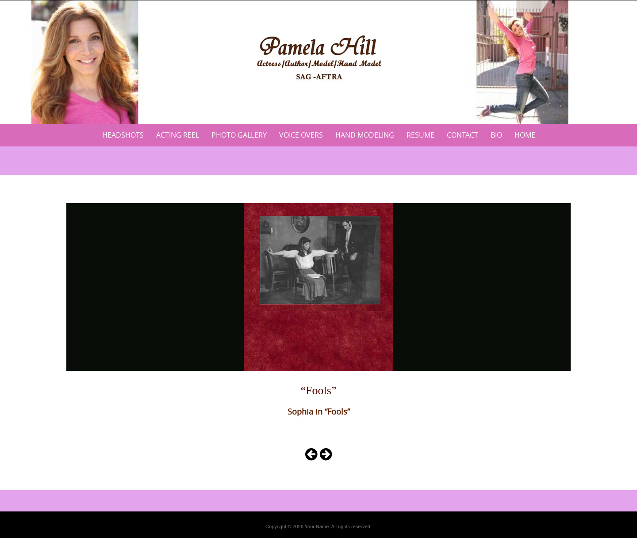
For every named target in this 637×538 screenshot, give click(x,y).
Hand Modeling (364, 135)
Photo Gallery (239, 135)
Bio (496, 135)
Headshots (123, 135)
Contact (462, 135)
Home (524, 135)
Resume (420, 135)
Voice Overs (301, 135)
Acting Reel (177, 135)
